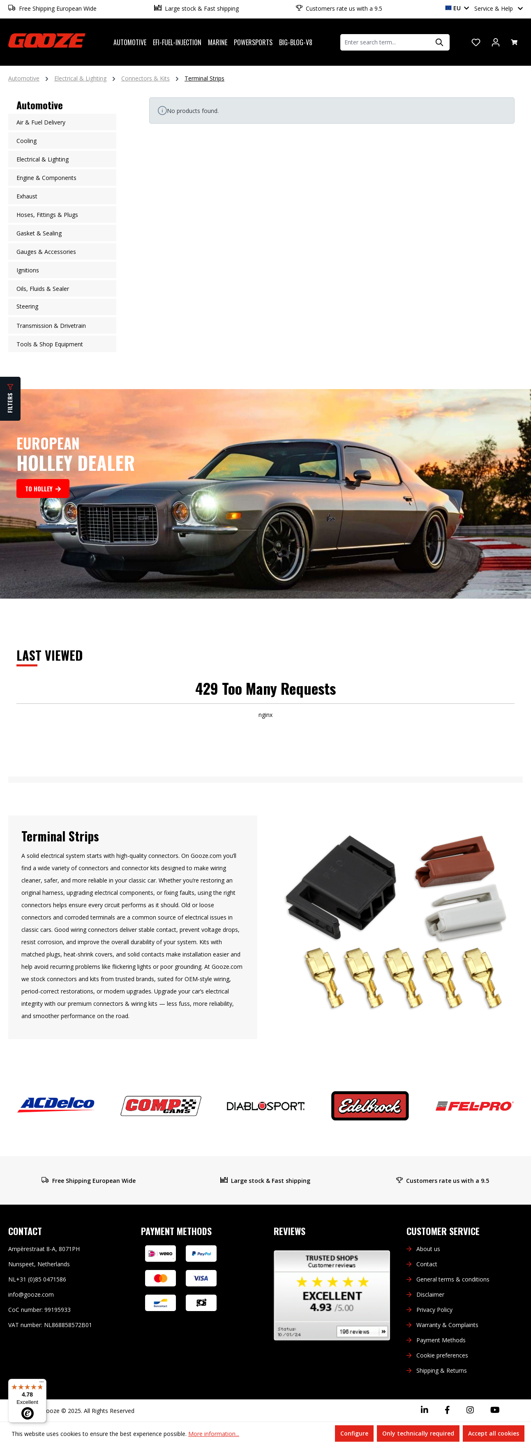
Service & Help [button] (498, 8)
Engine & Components (46, 178)
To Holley (43, 488)
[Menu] (41, 1384)
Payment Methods (441, 1340)
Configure (354, 1433)
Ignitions (27, 270)
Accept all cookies (493, 1433)
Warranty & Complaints (447, 1325)
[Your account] (496, 42)
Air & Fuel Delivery (40, 122)
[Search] (440, 42)
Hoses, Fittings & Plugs (47, 215)
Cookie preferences (442, 1355)
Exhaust (26, 196)
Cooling (26, 141)
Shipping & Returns (441, 1370)
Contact (426, 1264)
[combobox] (385, 42)
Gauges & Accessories (46, 252)
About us (428, 1249)
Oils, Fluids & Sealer (42, 289)
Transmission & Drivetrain (51, 326)
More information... (213, 1434)
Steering (27, 306)
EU (457, 8)
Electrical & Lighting (42, 159)
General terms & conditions (452, 1279)
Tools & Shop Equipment (49, 344)
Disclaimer (430, 1294)
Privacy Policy (434, 1310)
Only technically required (418, 1433)
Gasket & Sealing (39, 233)
